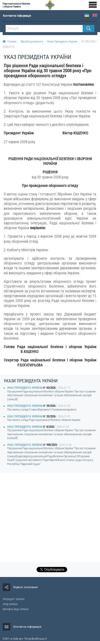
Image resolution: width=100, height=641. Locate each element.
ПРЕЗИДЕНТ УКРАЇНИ (14, 599)
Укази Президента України (62, 41)
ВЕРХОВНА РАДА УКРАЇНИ (16, 609)
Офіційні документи (31, 41)
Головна (9, 41)
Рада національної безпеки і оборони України (16, 5)
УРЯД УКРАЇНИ (10, 604)
